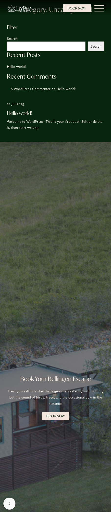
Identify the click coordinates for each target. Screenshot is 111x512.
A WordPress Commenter (30, 88)
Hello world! (16, 66)
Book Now (77, 8)
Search (12, 38)
